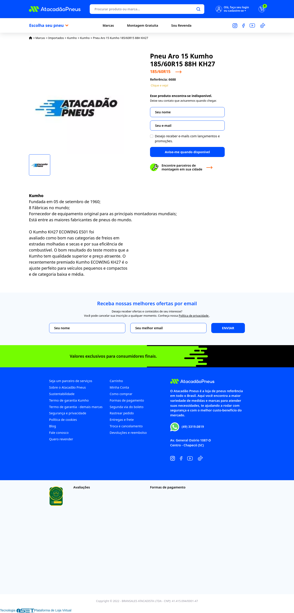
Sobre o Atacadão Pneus (67, 387)
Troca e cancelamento (126, 426)
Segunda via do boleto (127, 407)
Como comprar (121, 394)
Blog (52, 426)
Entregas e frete (122, 419)
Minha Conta (119, 387)
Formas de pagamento (127, 400)
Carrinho (116, 381)
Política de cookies (63, 419)
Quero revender (61, 439)
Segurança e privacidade (67, 413)
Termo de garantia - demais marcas (75, 407)
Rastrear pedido (122, 413)
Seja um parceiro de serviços (70, 381)
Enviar (228, 328)
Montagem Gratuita (142, 25)
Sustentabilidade (61, 394)
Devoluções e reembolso (128, 432)
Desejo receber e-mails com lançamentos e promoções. (187, 138)
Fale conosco (59, 432)
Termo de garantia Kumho (69, 400)
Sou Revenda (181, 25)
